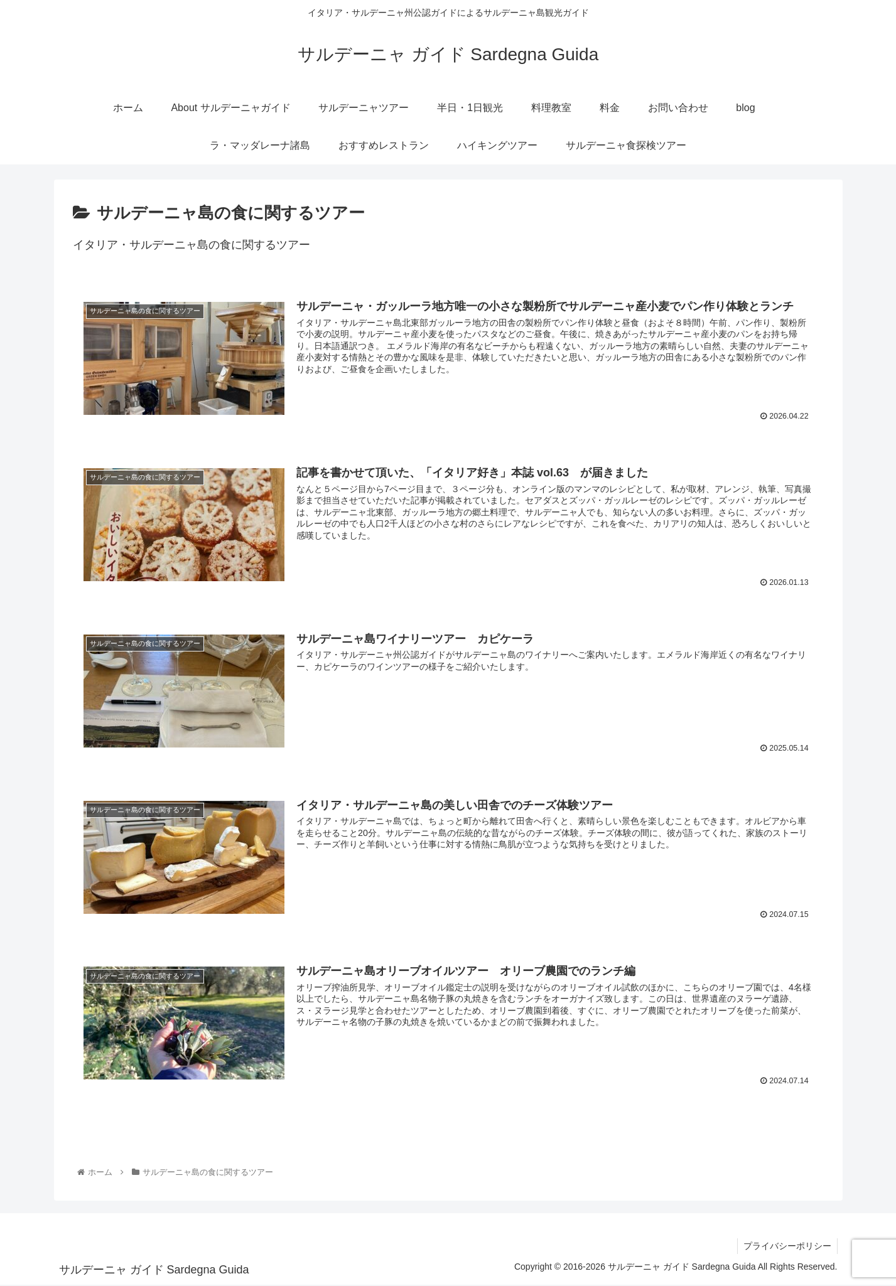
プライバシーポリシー (787, 1247)
